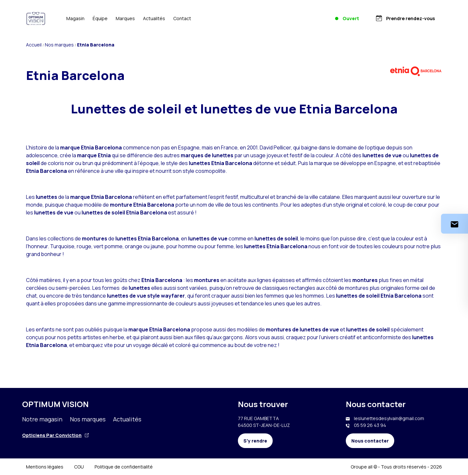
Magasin (75, 18)
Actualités (154, 18)
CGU (79, 467)
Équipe (100, 18)
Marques (125, 18)
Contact (182, 18)
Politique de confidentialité (124, 467)
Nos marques (88, 419)
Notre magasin (42, 419)
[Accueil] (36, 18)
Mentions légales (44, 467)
